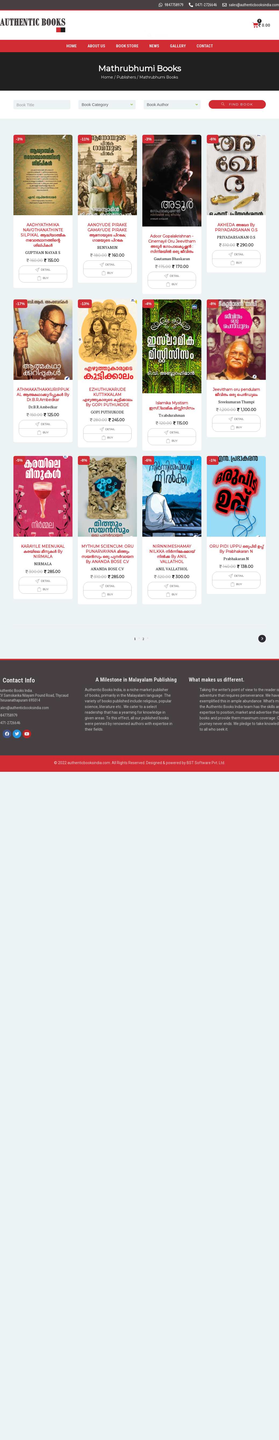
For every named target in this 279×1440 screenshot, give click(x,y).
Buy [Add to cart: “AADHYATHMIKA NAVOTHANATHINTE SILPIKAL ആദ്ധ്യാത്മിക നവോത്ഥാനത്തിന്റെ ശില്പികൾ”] (46, 278)
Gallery (178, 44)
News (154, 44)
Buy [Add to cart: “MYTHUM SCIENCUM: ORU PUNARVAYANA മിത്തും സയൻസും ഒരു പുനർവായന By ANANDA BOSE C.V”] (110, 594)
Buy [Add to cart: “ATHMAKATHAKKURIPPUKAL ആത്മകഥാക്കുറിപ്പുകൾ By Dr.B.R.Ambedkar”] (46, 432)
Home (71, 44)
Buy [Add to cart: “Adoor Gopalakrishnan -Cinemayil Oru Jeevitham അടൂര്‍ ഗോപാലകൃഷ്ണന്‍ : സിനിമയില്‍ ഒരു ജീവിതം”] (174, 284)
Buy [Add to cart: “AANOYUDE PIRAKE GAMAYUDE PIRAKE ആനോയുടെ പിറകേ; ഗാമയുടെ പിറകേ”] (110, 273)
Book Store (127, 44)
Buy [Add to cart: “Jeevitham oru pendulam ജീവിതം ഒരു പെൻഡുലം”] (239, 427)
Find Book (237, 104)
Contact (205, 44)
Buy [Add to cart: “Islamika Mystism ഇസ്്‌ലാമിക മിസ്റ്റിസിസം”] (174, 441)
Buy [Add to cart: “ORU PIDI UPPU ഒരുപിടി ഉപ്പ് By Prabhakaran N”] (239, 584)
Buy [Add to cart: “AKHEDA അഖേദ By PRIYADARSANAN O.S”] (239, 262)
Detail (45, 269)
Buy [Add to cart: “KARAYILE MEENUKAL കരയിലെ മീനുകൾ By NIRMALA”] (46, 589)
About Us (96, 44)
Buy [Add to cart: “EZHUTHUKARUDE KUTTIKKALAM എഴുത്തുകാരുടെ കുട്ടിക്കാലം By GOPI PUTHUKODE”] (110, 437)
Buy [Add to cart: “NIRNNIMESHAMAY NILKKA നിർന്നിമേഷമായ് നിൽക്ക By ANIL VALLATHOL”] (174, 594)
